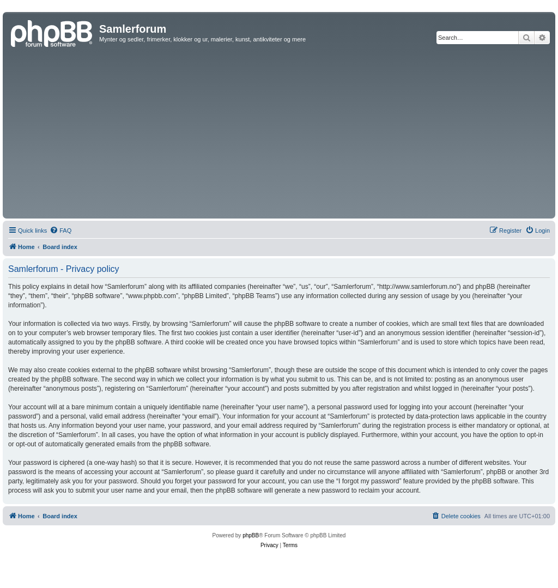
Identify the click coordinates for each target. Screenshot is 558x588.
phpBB (250, 535)
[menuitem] (60, 230)
